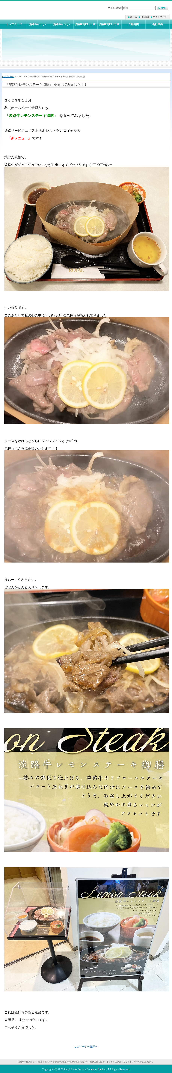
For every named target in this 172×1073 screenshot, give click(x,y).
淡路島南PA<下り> (110, 24)
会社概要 (157, 24)
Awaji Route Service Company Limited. (85, 1069)
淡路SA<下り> (61, 24)
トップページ (8, 76)
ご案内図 (133, 24)
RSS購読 (145, 17)
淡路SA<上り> (37, 24)
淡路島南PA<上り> (86, 24)
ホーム (133, 17)
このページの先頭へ (86, 1046)
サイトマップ (159, 17)
